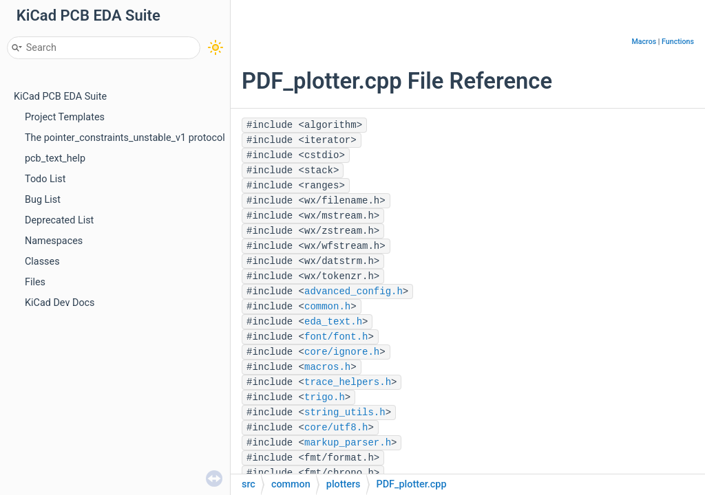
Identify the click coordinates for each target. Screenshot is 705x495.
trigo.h (324, 397)
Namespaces (54, 241)
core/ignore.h (341, 352)
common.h (327, 306)
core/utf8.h (336, 427)
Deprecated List (59, 220)
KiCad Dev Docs (60, 303)
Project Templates (65, 117)
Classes (42, 261)
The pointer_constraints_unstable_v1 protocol (125, 138)
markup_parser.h (347, 442)
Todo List (45, 179)
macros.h (327, 367)
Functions (678, 41)
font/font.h (336, 336)
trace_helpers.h (347, 382)
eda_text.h (333, 321)
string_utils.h (345, 412)
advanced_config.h (353, 291)
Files (35, 282)
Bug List (43, 200)
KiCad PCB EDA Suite (60, 96)
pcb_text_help (55, 158)
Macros (643, 41)
